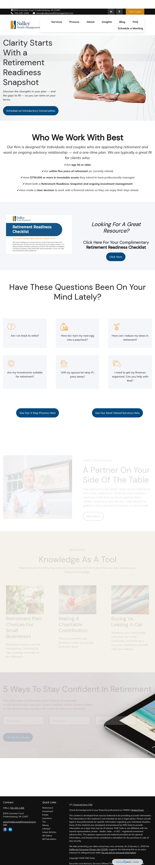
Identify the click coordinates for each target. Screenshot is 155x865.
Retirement (47, 807)
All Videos (47, 835)
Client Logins (135, 3)
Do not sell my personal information (118, 852)
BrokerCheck (137, 810)
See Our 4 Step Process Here (37, 413)
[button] (56, 13)
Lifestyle (46, 828)
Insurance (47, 818)
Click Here (115, 257)
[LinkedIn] (111, 3)
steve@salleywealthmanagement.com (53, 4)
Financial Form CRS (82, 804)
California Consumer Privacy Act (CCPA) (88, 849)
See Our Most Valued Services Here (117, 413)
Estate (45, 814)
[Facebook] (119, 3)
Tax (44, 821)
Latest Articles (49, 832)
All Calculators (49, 839)
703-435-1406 (20, 4)
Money (45, 825)
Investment (47, 811)
